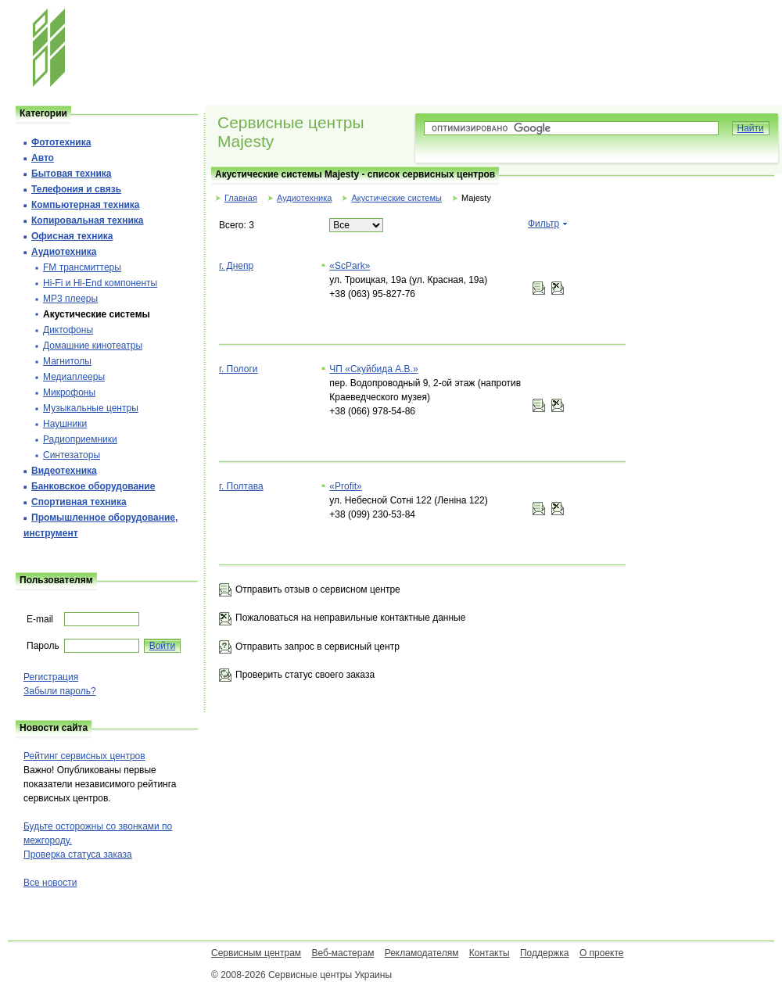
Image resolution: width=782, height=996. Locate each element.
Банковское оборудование (93, 486)
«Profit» (345, 486)
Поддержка (544, 953)
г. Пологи (238, 369)
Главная (240, 197)
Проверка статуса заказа (77, 854)
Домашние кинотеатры (92, 345)
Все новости (50, 882)
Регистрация (50, 677)
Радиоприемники (80, 439)
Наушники (65, 423)
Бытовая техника (71, 173)
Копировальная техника (87, 220)
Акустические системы (396, 197)
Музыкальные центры (90, 408)
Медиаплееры (74, 376)
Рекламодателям (422, 953)
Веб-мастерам (342, 953)
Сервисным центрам (256, 953)
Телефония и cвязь (76, 189)
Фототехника (61, 142)
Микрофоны (69, 392)
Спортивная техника (79, 501)
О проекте (601, 953)
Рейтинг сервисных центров (84, 756)
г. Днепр (236, 265)
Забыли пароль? (59, 691)
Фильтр (543, 223)
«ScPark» (349, 265)
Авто (42, 157)
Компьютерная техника (85, 204)
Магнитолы (67, 361)
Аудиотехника (304, 197)
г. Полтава (241, 486)
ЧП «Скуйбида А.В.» (373, 369)
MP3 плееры (70, 298)
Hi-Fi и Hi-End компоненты (100, 283)
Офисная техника (72, 236)
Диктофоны (68, 329)
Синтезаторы (71, 455)
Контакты (489, 953)
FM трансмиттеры (82, 267)
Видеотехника (64, 470)
